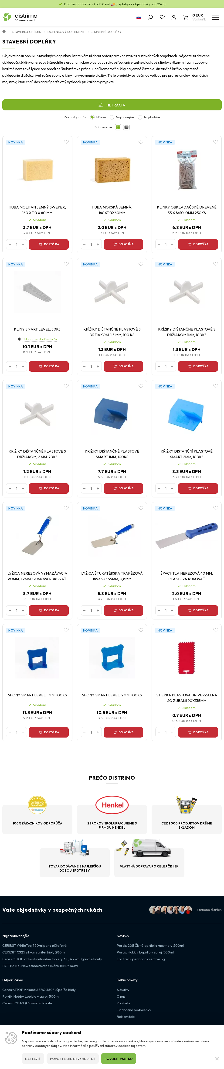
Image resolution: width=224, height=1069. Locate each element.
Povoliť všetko (119, 1059)
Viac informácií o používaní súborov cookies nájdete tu (104, 1045)
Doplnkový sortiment (66, 32)
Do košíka (51, 244)
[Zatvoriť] (217, 1058)
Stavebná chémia (26, 32)
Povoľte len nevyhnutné (72, 1059)
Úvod (4, 31)
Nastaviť (33, 1059)
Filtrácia (116, 105)
